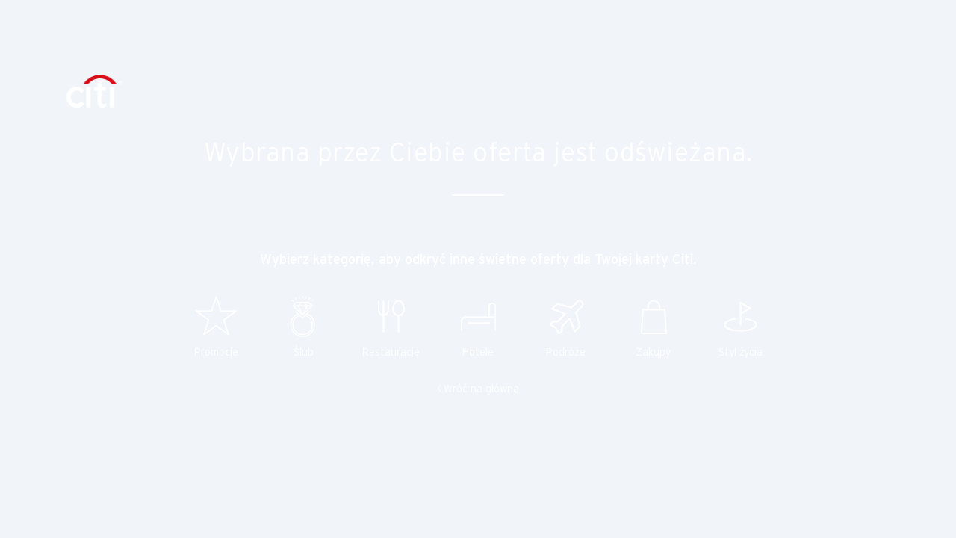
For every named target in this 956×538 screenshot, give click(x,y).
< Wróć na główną (478, 390)
